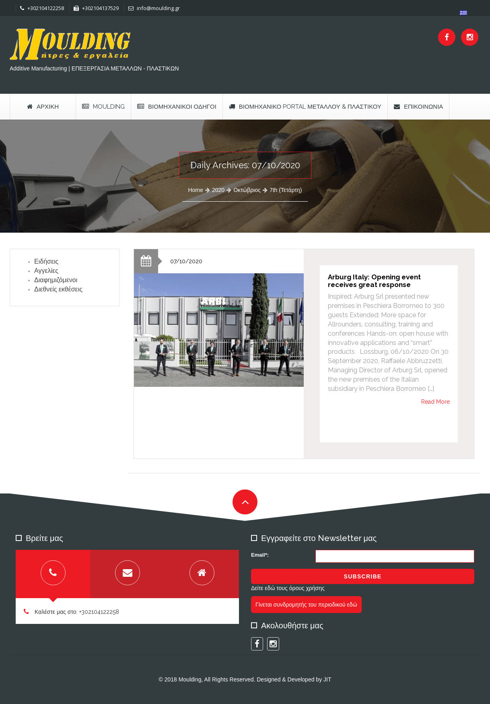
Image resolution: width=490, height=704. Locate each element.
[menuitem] (463, 13)
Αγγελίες (46, 271)
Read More (435, 401)
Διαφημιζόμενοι (55, 280)
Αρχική (43, 106)
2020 (218, 190)
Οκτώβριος (247, 190)
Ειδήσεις (46, 261)
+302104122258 (42, 8)
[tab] (53, 574)
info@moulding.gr (154, 8)
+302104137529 (96, 8)
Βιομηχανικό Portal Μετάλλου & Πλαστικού (305, 106)
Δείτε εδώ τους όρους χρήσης (288, 588)
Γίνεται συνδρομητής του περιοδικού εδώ (306, 604)
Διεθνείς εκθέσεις (58, 289)
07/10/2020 (186, 261)
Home (195, 190)
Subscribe (363, 576)
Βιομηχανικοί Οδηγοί (176, 106)
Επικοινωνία (418, 106)
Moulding (103, 106)
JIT (327, 679)
